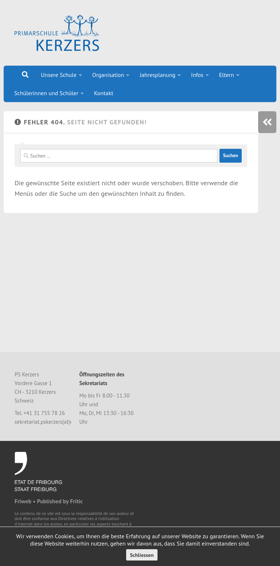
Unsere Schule (59, 74)
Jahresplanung (157, 74)
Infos (197, 74)
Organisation (108, 74)
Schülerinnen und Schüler (46, 93)
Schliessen (141, 555)
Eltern (226, 74)
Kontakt (103, 93)
